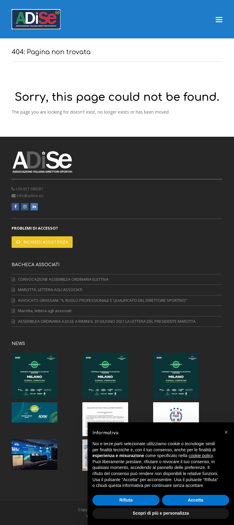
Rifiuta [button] (126, 500)
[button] (219, 19)
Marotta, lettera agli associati (41, 310)
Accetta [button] (195, 500)
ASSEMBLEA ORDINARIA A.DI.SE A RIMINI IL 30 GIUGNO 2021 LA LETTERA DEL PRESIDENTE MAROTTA (104, 321)
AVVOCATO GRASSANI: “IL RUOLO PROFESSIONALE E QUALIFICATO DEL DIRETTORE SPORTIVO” (99, 300)
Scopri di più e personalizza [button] (161, 513)
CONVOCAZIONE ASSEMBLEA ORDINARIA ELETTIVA (60, 279)
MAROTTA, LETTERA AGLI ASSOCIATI (47, 289)
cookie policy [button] (201, 455)
